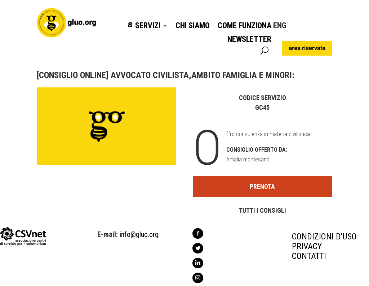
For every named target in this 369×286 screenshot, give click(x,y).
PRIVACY (307, 246)
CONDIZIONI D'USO (324, 236)
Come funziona (244, 26)
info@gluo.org (139, 234)
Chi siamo (192, 26)
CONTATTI (309, 256)
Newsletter (249, 39)
